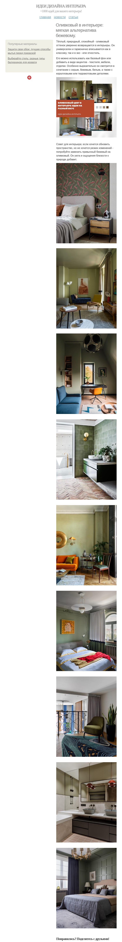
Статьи (73, 17)
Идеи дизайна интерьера (61, 6)
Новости (60, 17)
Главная (45, 17)
